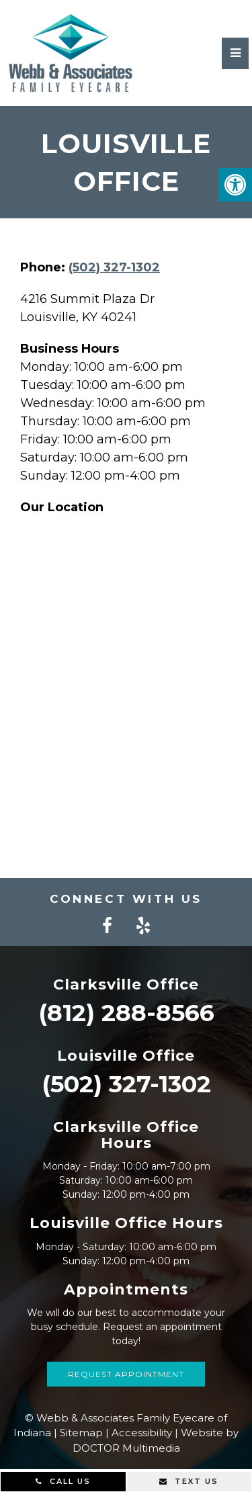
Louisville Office (126, 1056)
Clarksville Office (126, 984)
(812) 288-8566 (126, 1012)
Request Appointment (126, 1374)
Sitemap (81, 1432)
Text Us (188, 1481)
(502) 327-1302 (114, 267)
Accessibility (142, 1432)
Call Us (63, 1481)
